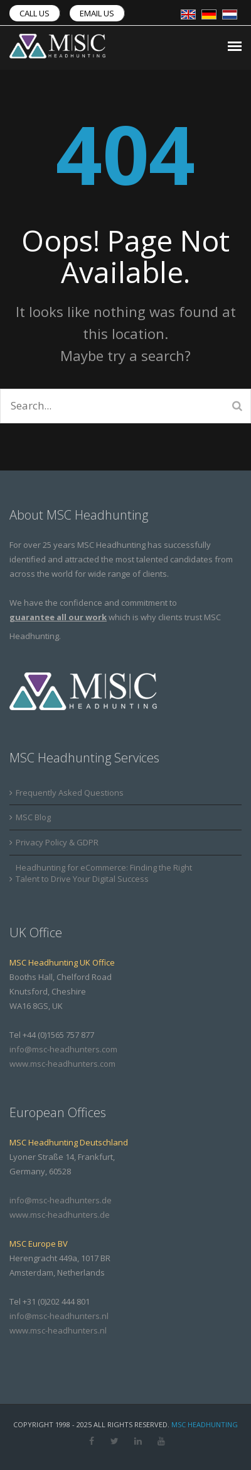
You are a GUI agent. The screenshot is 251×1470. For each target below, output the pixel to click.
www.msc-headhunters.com (62, 1063)
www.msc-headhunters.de (59, 1214)
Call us (34, 13)
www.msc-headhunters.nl (58, 1330)
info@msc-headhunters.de (60, 1200)
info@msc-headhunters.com (63, 1049)
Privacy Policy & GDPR (57, 842)
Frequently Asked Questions (70, 792)
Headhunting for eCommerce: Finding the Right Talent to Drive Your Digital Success (104, 873)
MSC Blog (33, 817)
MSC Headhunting (204, 1424)
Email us (97, 13)
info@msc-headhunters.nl (59, 1316)
